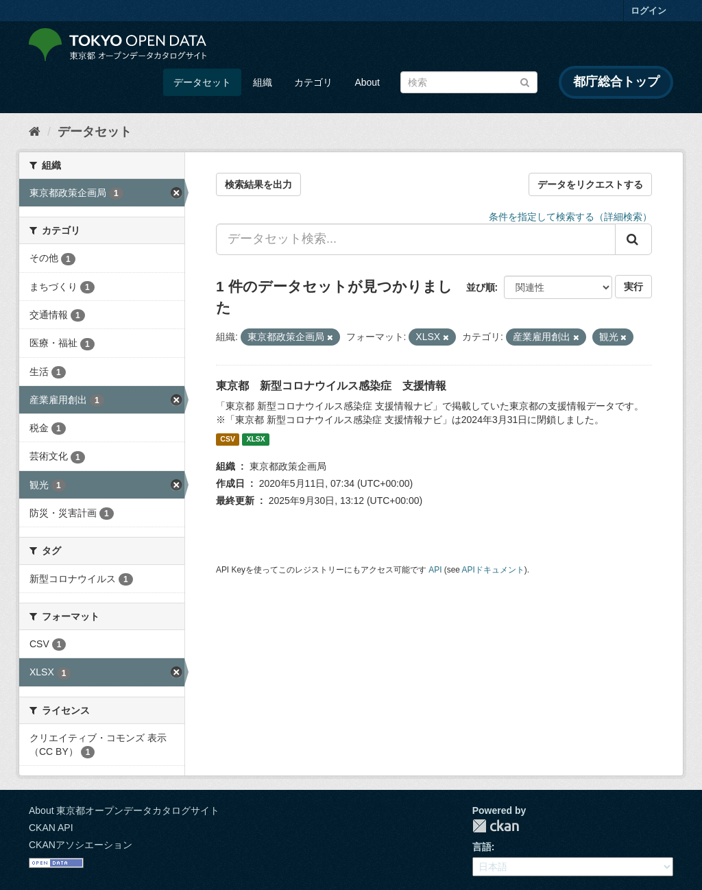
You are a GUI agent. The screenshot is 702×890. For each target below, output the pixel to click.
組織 (262, 82)
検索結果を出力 (258, 184)
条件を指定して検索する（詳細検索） (570, 216)
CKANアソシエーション (80, 844)
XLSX (255, 439)
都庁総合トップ (616, 81)
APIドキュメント (493, 570)
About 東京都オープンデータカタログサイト (124, 810)
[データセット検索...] (416, 239)
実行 (633, 286)
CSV (227, 439)
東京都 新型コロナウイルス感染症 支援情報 (331, 386)
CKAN (495, 826)
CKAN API (51, 827)
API (434, 570)
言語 (482, 846)
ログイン (648, 10)
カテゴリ (313, 82)
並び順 (480, 287)
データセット (202, 82)
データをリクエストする (590, 184)
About (367, 82)
